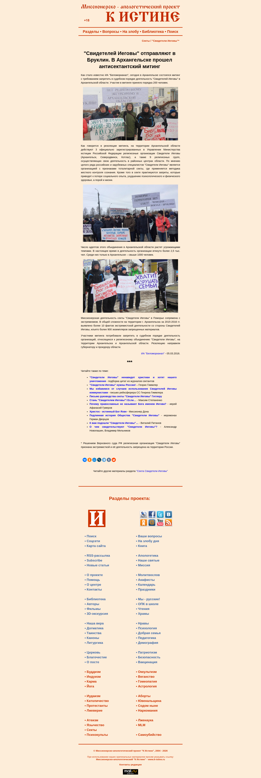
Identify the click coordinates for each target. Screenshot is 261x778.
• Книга (141, 546)
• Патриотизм (146, 652)
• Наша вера (94, 623)
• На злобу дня (147, 541)
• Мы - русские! (148, 599)
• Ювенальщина (148, 701)
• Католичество (97, 701)
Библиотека (153, 32)
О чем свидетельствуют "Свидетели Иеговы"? (123, 426)
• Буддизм (93, 672)
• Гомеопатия (146, 681)
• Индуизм (93, 676)
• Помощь (92, 580)
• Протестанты (96, 705)
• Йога (89, 686)
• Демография (147, 643)
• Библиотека (95, 599)
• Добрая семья (148, 633)
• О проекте (94, 575)
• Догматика (94, 628)
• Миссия (143, 565)
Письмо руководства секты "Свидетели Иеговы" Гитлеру (126, 396)
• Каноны (92, 638)
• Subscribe (93, 560)
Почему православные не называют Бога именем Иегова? (128, 404)
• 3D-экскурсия (96, 613)
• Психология (146, 628)
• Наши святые (148, 560)
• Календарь (145, 584)
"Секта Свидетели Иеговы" (152, 471)
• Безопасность (148, 657)
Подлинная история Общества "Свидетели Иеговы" (124, 415)
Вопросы (110, 32)
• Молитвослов (148, 575)
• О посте (92, 662)
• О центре (93, 584)
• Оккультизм (146, 672)
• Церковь (92, 652)
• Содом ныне (147, 705)
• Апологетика (147, 555)
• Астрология (146, 686)
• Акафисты (145, 580)
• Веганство (145, 676)
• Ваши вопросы (149, 536)
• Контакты (93, 589)
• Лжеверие (93, 710)
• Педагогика (146, 638)
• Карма (91, 681)
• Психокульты (96, 734)
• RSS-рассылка (97, 555)
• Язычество (94, 725)
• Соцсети (92, 541)
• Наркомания (147, 710)
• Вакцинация (146, 662)
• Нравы (142, 623)
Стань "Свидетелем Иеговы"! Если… (113, 400)
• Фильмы (93, 609)
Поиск (172, 32)
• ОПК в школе (147, 604)
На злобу (131, 32)
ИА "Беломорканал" (153, 353)
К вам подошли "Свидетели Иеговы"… (114, 423)
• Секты (91, 730)
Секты (146, 40)
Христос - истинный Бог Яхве (108, 411)
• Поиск (90, 536)
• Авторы (92, 604)
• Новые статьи (97, 565)
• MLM (140, 725)
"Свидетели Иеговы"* (165, 40)
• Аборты (143, 696)
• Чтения (143, 609)
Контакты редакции (130, 764)
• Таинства (93, 633)
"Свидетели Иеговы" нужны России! (113, 385)
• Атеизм (91, 720)
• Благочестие (96, 657)
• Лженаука (144, 720)
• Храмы (142, 613)
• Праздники (145, 589)
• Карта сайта (95, 546)
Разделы (91, 32)
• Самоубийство (148, 734)
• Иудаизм (92, 696)
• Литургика (94, 643)
